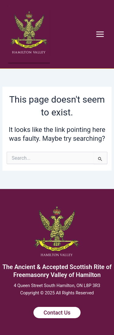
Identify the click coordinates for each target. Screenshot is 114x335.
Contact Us (57, 312)
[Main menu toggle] (100, 34)
